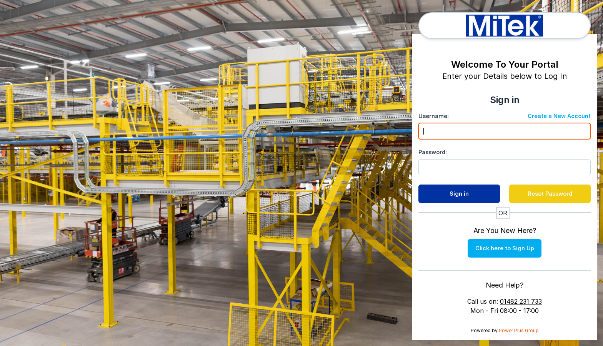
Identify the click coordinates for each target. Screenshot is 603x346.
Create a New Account (559, 116)
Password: (432, 152)
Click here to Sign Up (504, 248)
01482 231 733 (521, 301)
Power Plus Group (519, 330)
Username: (433, 116)
